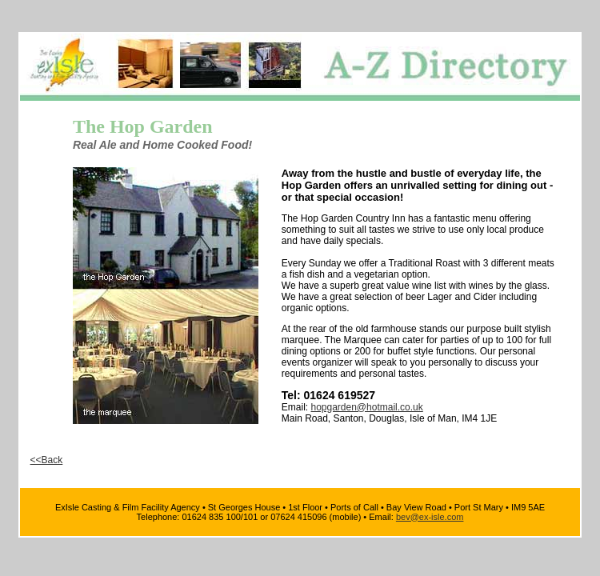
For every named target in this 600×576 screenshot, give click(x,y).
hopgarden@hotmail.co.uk (366, 407)
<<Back (46, 460)
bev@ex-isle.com (430, 517)
